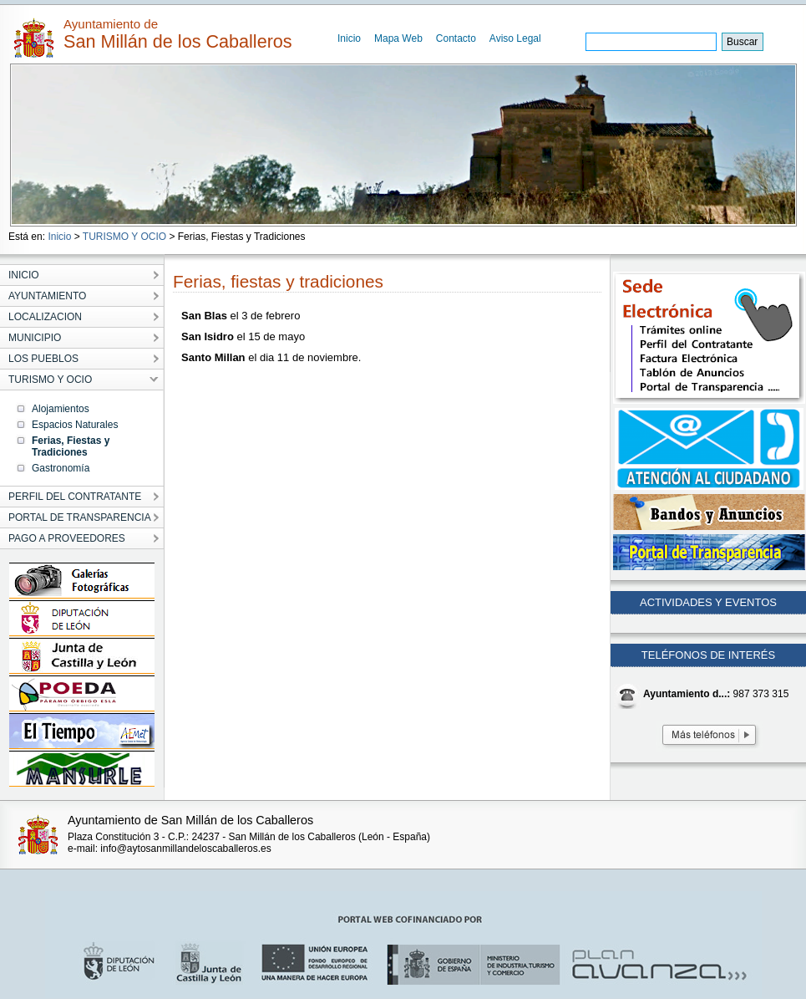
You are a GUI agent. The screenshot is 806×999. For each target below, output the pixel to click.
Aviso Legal (515, 38)
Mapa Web (398, 38)
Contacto (456, 38)
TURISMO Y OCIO (124, 236)
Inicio (349, 38)
